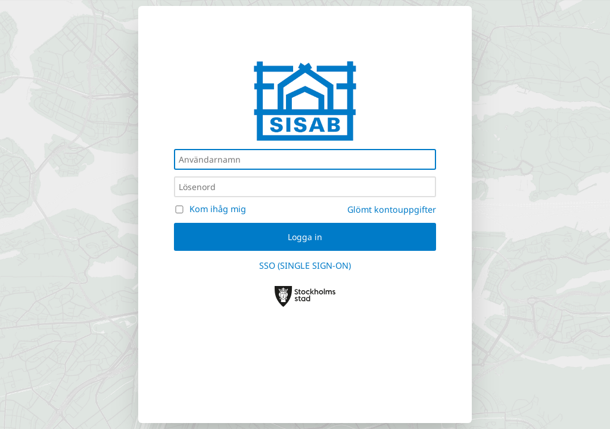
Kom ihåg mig (217, 208)
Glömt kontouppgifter (391, 209)
